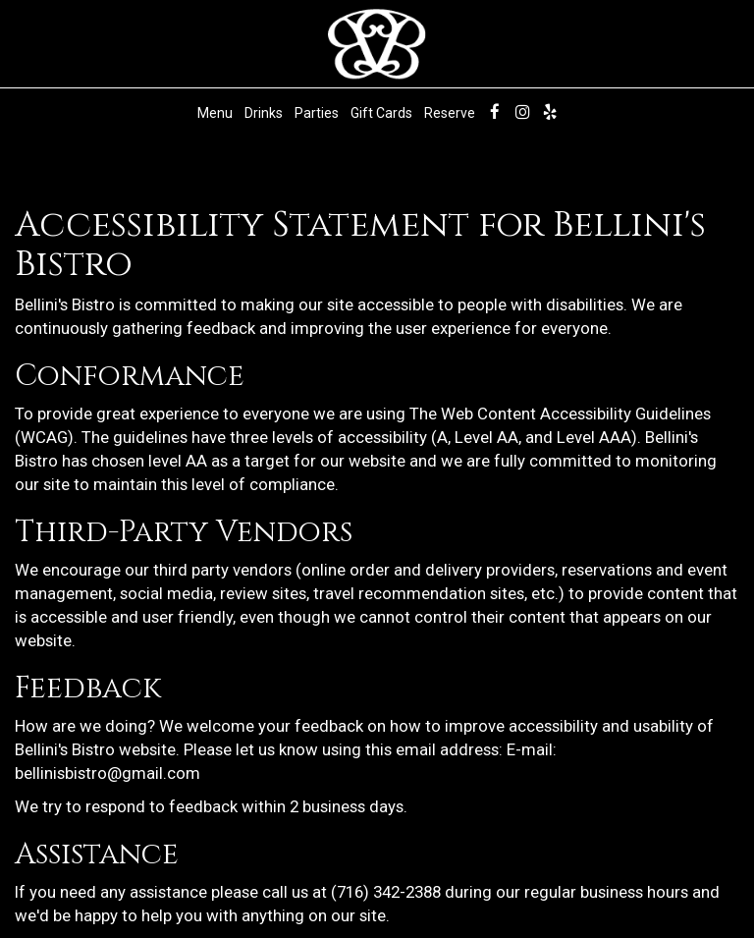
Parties (317, 113)
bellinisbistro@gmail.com (107, 773)
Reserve (449, 113)
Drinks (263, 113)
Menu (215, 113)
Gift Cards (381, 113)
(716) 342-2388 (386, 892)
